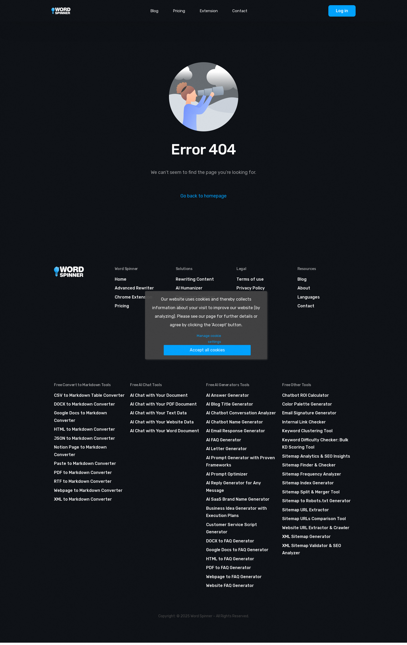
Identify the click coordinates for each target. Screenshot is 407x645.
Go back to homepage (203, 196)
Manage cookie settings (166, 344)
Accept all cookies (218, 343)
